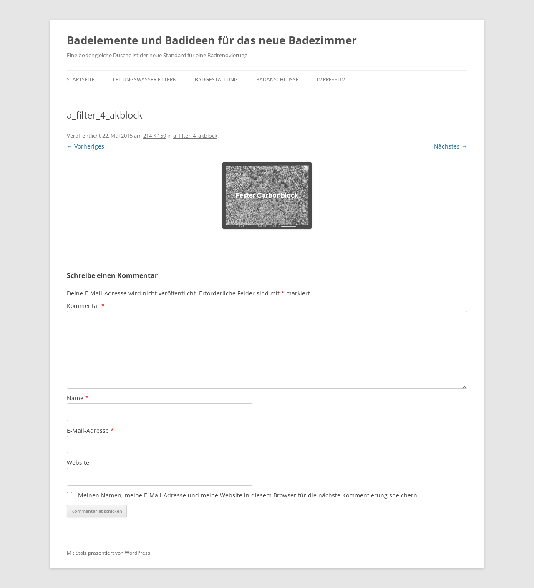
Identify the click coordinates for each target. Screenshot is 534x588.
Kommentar (86, 306)
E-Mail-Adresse (90, 430)
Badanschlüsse (277, 79)
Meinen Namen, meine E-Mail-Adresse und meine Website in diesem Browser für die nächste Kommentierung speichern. (248, 495)
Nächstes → (450, 146)
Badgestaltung (216, 79)
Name (77, 398)
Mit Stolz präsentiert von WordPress (108, 552)
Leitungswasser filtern (144, 79)
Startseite (81, 79)
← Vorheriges (85, 146)
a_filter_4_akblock (195, 135)
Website (78, 463)
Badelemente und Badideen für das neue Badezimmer (212, 40)
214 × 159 (154, 135)
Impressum (331, 79)
